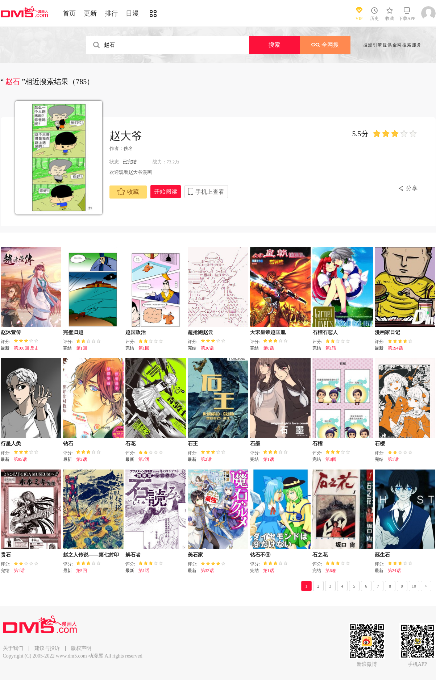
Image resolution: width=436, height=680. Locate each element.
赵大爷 (125, 136)
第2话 (81, 459)
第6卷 (330, 570)
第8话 (268, 348)
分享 (412, 188)
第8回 (330, 459)
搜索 (274, 45)
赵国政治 (135, 332)
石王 (193, 443)
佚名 (128, 148)
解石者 (133, 555)
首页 (69, 13)
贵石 (6, 555)
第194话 (395, 348)
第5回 (81, 570)
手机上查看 (209, 192)
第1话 (330, 348)
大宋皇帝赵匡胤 (268, 332)
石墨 (255, 443)
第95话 (20, 459)
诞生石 (382, 555)
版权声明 (81, 648)
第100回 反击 (26, 348)
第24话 (394, 570)
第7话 (143, 459)
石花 (130, 443)
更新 (90, 13)
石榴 (317, 443)
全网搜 (325, 45)
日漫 (132, 13)
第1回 (81, 348)
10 (414, 586)
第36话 (207, 348)
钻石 (68, 443)
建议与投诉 (47, 648)
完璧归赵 (73, 332)
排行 (111, 13)
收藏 (128, 192)
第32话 (207, 570)
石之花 (320, 555)
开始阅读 (165, 191)
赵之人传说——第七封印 (91, 555)
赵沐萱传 (11, 332)
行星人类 (11, 443)
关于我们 (13, 648)
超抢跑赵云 (200, 332)
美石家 (195, 555)
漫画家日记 (387, 332)
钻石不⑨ (260, 555)
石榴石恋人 (325, 332)
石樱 (380, 443)
